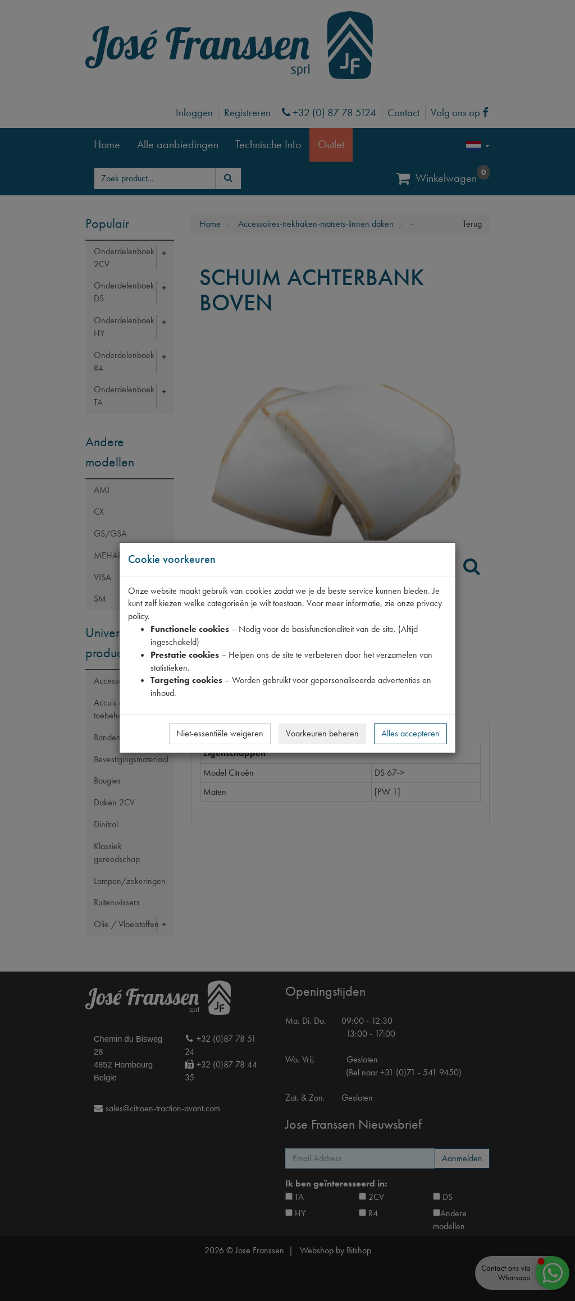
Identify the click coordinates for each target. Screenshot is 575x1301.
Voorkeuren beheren (322, 733)
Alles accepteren (410, 733)
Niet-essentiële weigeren (219, 733)
